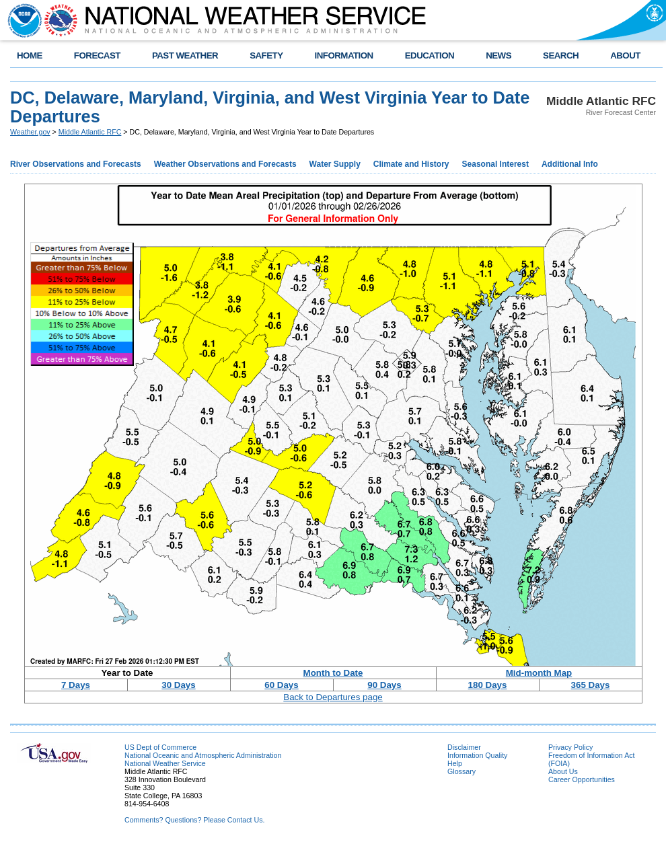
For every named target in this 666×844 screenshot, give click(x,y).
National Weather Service (165, 763)
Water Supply (335, 164)
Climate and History (411, 164)
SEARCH (561, 55)
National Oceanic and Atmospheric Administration (202, 755)
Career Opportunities (581, 779)
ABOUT (625, 55)
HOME (29, 55)
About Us (563, 771)
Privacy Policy (570, 747)
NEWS (498, 55)
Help (454, 763)
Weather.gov (30, 132)
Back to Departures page (332, 697)
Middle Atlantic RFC (90, 132)
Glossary (461, 771)
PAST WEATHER (185, 55)
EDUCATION (429, 55)
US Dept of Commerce (160, 747)
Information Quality (477, 755)
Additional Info (570, 164)
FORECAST (97, 55)
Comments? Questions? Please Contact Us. (194, 820)
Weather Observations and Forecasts (225, 164)
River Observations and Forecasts (75, 164)
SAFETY (266, 55)
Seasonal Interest (495, 164)
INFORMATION (344, 55)
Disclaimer (464, 747)
